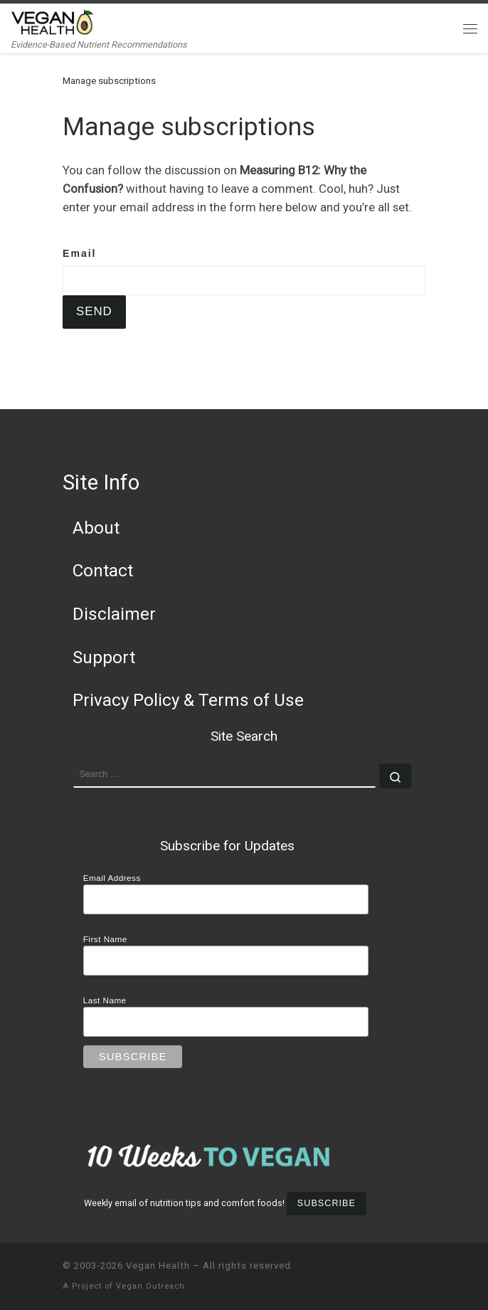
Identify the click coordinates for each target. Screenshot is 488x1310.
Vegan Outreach (150, 1286)
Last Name (105, 1000)
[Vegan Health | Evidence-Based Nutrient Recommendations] (53, 21)
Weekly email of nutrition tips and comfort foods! (184, 1203)
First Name (105, 939)
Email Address (112, 877)
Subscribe (326, 1203)
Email (80, 253)
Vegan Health (158, 1265)
